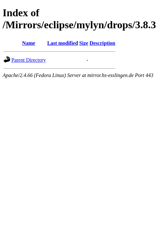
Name (28, 43)
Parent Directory (28, 60)
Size (83, 43)
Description (102, 43)
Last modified (62, 43)
